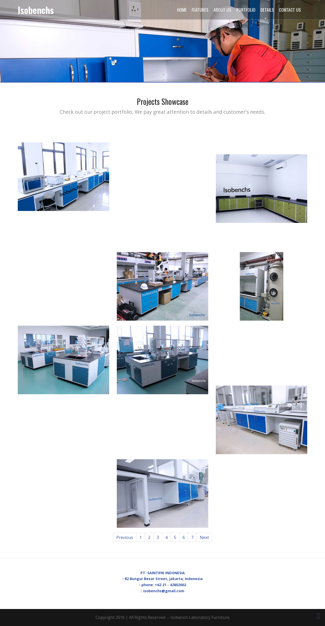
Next (204, 537)
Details (267, 9)
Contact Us (290, 9)
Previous (124, 537)
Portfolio (245, 9)
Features (200, 9)
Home (182, 9)
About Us (222, 9)
